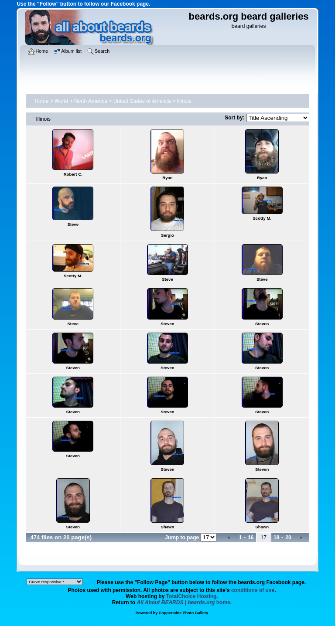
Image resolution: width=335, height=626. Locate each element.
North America (90, 101)
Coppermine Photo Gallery (184, 613)
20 (288, 537)
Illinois (184, 101)
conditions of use (252, 590)
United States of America (142, 101)
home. (184, 602)
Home (41, 101)
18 (276, 537)
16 (250, 537)
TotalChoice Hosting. (192, 596)
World (61, 101)
